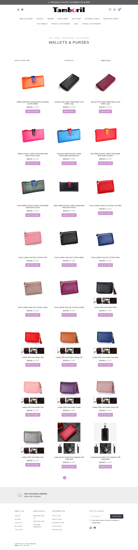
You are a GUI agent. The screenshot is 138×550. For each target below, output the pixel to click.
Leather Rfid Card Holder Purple (69, 411)
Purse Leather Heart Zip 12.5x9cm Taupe (33, 311)
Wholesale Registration (37, 526)
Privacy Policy (56, 526)
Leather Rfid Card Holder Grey (33, 461)
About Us (18, 516)
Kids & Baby (63, 19)
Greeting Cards (110, 19)
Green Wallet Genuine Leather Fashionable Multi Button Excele (32, 211)
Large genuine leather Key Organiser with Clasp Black (105, 462)
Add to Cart (33, 113)
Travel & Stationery (60, 24)
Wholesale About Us (39, 517)
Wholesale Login (38, 521)
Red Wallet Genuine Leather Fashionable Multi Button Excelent (105, 159)
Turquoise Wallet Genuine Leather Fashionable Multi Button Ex (69, 159)
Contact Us (18, 522)
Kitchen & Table (92, 19)
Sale (76, 24)
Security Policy (57, 529)
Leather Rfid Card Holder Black (105, 311)
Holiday (40, 19)
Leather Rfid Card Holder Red (32, 361)
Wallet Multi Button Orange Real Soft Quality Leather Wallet (33, 105)
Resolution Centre (58, 522)
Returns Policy (57, 519)
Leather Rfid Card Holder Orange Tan (69, 361)
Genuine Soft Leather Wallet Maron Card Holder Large (105, 105)
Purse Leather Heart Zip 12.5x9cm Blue (105, 261)
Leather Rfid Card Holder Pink (33, 411)
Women (50, 19)
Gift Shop (76, 19)
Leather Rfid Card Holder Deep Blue (105, 361)
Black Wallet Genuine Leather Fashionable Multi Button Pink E (69, 211)
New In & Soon (26, 19)
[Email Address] (99, 516)
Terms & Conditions (112, 520)
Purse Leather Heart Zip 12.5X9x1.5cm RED (105, 210)
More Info (69, 113)
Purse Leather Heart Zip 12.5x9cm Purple (69, 311)
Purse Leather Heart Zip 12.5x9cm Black (69, 261)
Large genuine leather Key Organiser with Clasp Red (69, 462)
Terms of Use (56, 516)
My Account (18, 526)
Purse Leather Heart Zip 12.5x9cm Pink (33, 261)
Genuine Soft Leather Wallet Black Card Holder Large (69, 105)
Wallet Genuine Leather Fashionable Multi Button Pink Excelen (33, 159)
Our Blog (18, 519)
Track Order (19, 529)
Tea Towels (42, 24)
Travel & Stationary (91, 24)
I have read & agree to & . (104, 522)
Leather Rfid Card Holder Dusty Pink (105, 411)
